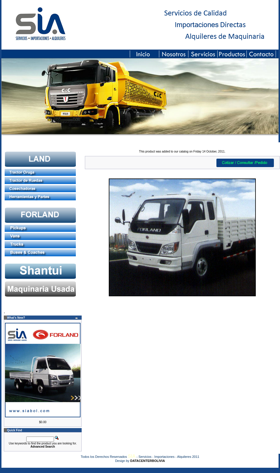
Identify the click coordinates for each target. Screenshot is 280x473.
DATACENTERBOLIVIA (147, 461)
